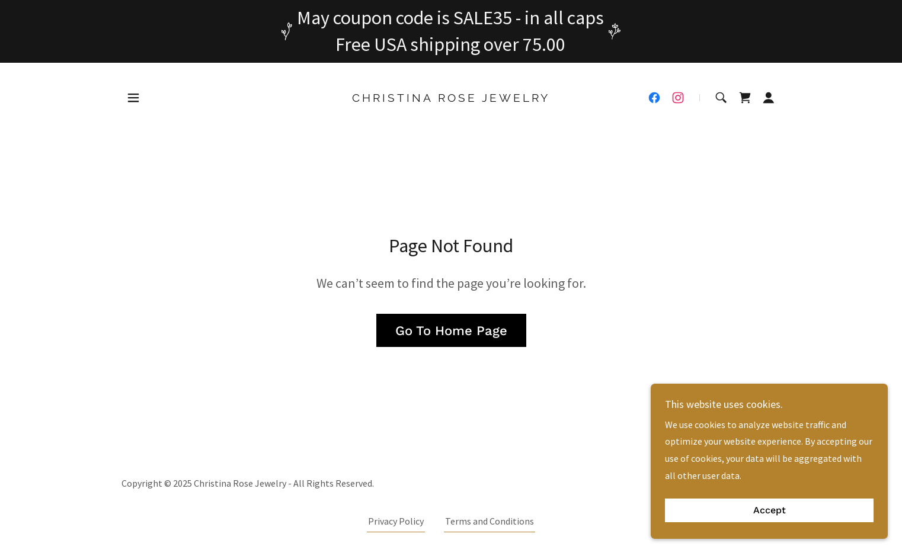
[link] (451, 98)
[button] (133, 98)
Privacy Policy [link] (396, 521)
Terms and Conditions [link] (489, 521)
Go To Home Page (451, 330)
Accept (769, 510)
